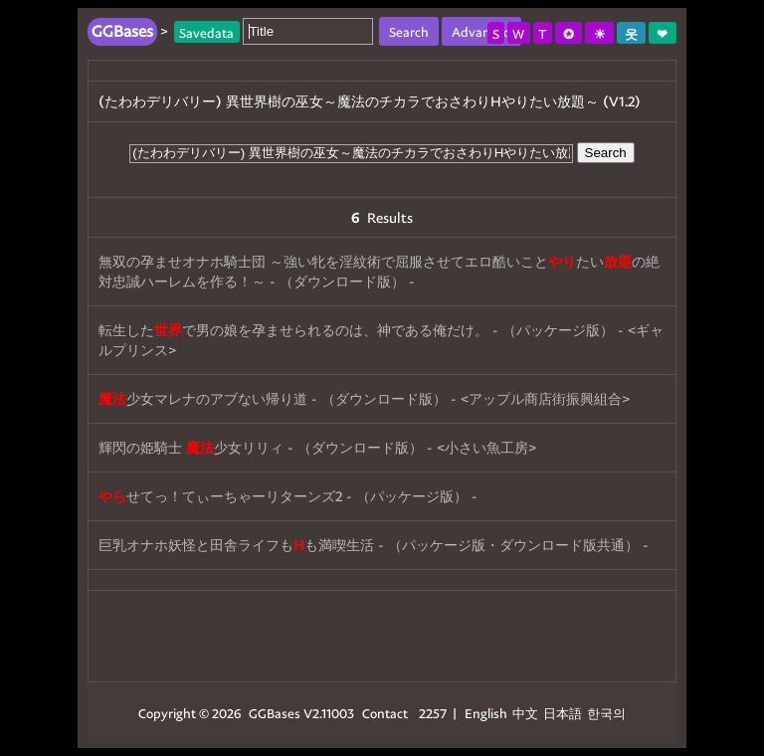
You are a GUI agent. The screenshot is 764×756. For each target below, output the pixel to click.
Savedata (206, 31)
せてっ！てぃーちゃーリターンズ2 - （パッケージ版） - (288, 495)
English (486, 712)
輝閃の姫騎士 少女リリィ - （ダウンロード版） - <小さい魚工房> (317, 447)
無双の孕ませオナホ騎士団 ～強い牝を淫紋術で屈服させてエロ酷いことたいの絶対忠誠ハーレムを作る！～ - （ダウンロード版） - (379, 271)
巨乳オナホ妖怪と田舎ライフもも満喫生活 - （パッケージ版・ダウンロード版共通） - (373, 544)
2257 (433, 712)
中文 (525, 712)
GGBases (274, 712)
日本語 (562, 712)
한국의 (606, 712)
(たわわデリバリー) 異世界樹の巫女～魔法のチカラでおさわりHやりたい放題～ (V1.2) (369, 101)
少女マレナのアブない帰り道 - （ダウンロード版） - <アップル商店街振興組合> (364, 398)
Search (606, 152)
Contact (385, 712)
